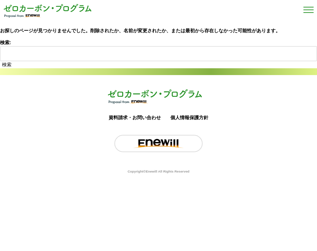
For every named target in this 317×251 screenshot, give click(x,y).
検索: (5, 42)
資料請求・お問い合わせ (135, 117)
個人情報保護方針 (189, 117)
